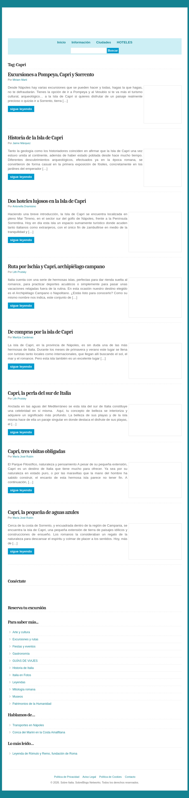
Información (80, 42)
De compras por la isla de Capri (40, 332)
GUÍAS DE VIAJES (25, 661)
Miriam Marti (20, 79)
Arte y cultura (21, 632)
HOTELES (124, 42)
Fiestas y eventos (24, 646)
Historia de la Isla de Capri (35, 138)
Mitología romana (24, 689)
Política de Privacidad (66, 776)
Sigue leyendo (21, 109)
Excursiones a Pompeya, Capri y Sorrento (51, 74)
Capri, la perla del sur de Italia (39, 393)
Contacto (130, 776)
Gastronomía (21, 653)
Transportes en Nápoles (28, 725)
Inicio (61, 42)
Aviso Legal (89, 776)
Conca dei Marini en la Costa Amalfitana (39, 732)
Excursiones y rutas (25, 639)
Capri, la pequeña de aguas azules (43, 512)
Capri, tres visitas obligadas (36, 451)
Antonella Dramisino (24, 206)
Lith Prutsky (19, 271)
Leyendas (19, 682)
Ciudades (103, 42)
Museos (18, 696)
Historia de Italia (23, 668)
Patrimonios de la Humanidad (32, 703)
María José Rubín (23, 456)
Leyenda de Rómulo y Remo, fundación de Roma (45, 753)
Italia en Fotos (22, 675)
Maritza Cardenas (23, 337)
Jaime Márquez (22, 143)
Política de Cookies (110, 776)
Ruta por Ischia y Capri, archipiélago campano (56, 266)
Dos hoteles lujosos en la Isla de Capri (47, 201)
